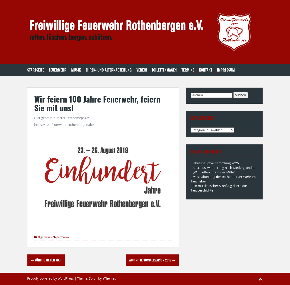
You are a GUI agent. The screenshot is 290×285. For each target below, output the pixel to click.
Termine (187, 70)
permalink (62, 237)
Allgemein (43, 237)
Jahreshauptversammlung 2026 (216, 163)
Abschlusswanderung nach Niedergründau (224, 167)
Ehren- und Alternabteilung (109, 70)
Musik (76, 70)
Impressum (226, 70)
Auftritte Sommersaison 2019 (152, 260)
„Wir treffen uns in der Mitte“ (214, 172)
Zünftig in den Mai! (46, 260)
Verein (141, 70)
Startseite (35, 70)
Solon (93, 278)
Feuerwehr (57, 70)
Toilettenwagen (164, 70)
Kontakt (205, 70)
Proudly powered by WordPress (50, 278)
